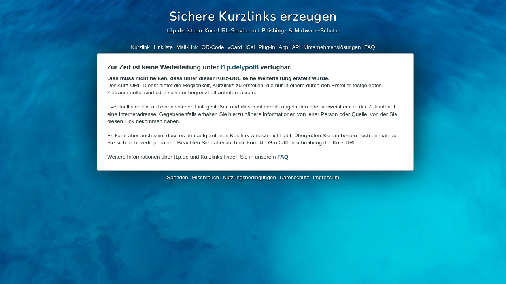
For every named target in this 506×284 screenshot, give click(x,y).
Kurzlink (140, 47)
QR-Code (213, 47)
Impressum (326, 177)
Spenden (177, 177)
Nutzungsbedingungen (249, 177)
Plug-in (267, 47)
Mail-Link (187, 47)
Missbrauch (205, 177)
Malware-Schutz (316, 30)
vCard (235, 47)
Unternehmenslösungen (332, 47)
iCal (250, 47)
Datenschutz (294, 177)
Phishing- (274, 30)
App (283, 47)
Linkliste (163, 47)
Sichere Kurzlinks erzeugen (253, 16)
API (296, 47)
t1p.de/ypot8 (240, 67)
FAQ (369, 47)
